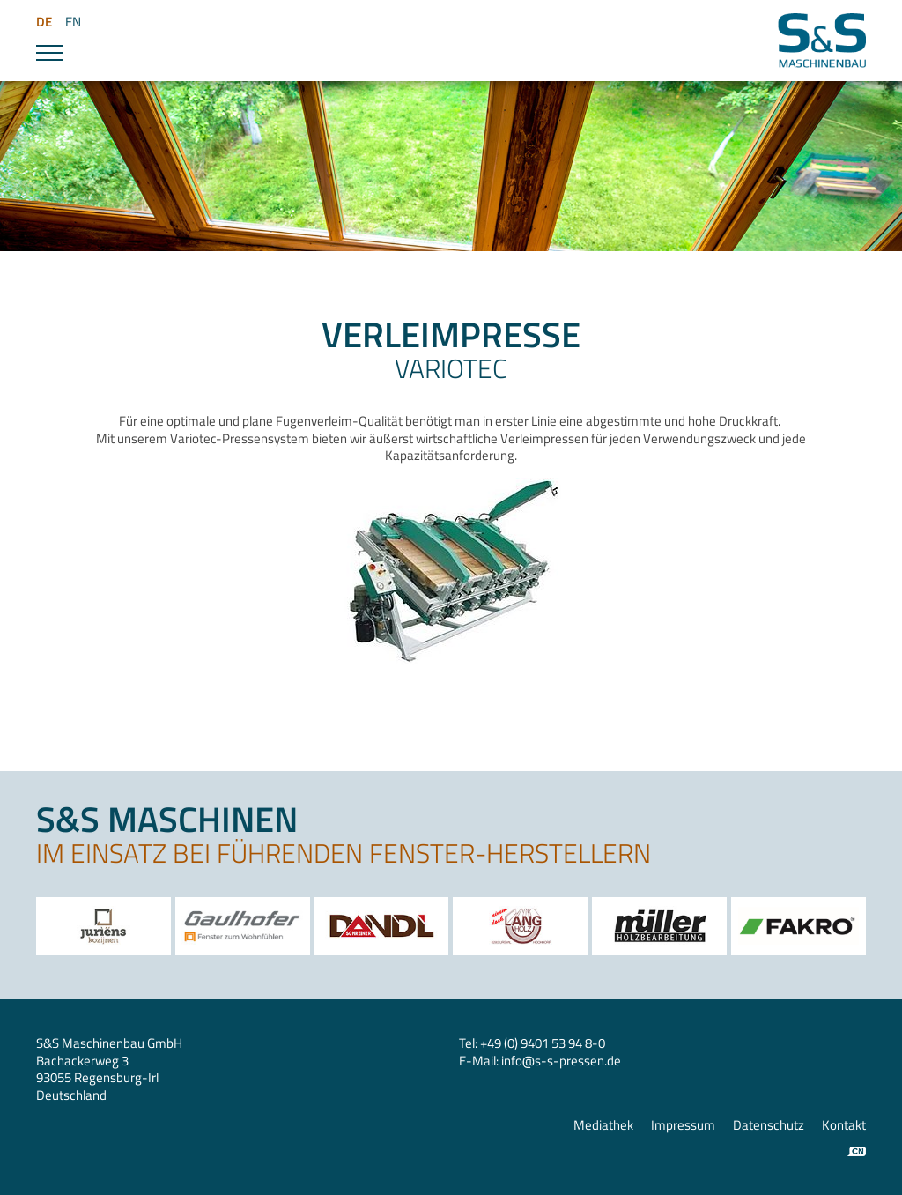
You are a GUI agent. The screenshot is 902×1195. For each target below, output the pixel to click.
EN (73, 21)
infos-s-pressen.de (561, 1060)
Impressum (683, 1125)
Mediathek (603, 1125)
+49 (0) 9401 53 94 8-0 (542, 1043)
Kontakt (844, 1125)
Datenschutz (768, 1125)
